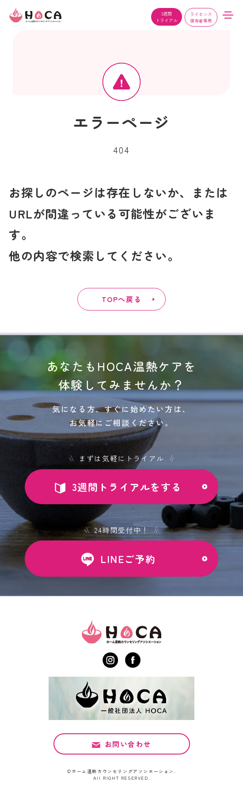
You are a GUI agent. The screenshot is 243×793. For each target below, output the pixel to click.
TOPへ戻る (122, 299)
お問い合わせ (128, 744)
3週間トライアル (167, 16)
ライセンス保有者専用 (201, 17)
